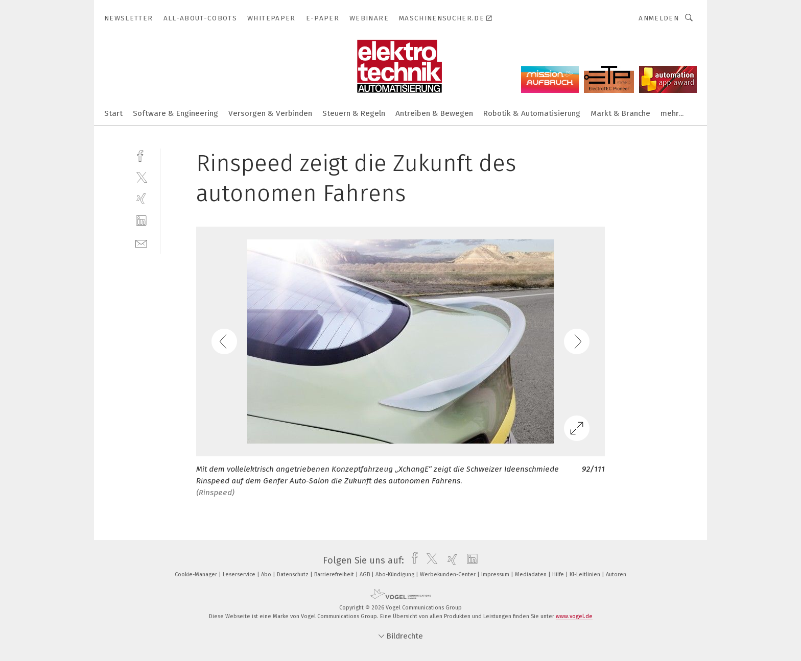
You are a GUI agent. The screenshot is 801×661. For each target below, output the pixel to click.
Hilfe (559, 574)
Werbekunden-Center (448, 574)
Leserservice (240, 574)
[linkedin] (141, 220)
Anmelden (659, 18)
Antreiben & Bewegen (434, 113)
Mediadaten (531, 574)
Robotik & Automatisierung (531, 113)
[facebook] (141, 155)
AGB (365, 574)
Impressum (496, 574)
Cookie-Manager (197, 574)
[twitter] (141, 176)
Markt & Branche (620, 113)
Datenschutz (293, 574)
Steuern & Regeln (353, 113)
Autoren (616, 574)
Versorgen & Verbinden (270, 113)
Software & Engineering (175, 113)
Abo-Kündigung (395, 574)
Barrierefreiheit (335, 574)
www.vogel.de (574, 616)
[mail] (141, 242)
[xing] (141, 198)
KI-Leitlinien (586, 574)
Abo (267, 574)
